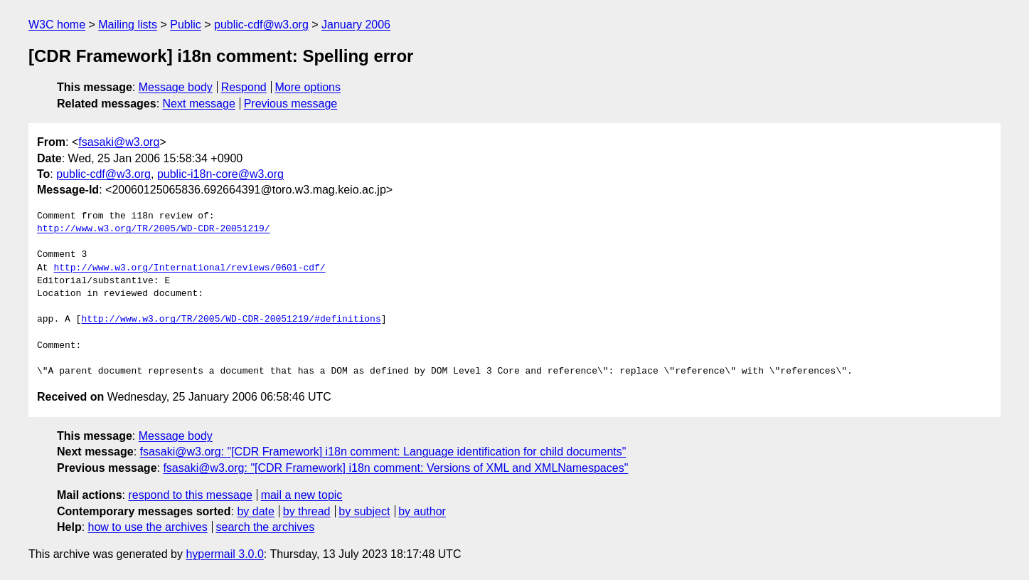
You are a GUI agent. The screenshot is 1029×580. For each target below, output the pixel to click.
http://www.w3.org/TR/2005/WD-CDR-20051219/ (153, 229)
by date (255, 511)
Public (185, 25)
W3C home (56, 25)
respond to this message (190, 495)
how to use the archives (148, 527)
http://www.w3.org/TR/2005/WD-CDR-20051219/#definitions (230, 319)
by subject (364, 511)
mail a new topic (302, 495)
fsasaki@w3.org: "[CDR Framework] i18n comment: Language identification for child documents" (383, 451)
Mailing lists (127, 25)
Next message (199, 103)
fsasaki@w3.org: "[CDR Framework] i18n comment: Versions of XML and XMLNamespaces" (395, 468)
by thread (307, 511)
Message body (176, 87)
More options (308, 87)
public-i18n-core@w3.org (220, 174)
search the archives (265, 527)
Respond (244, 87)
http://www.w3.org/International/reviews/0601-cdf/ (189, 268)
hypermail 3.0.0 (224, 554)
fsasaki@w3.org (118, 142)
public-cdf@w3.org (261, 25)
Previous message (291, 103)
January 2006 (355, 25)
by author (422, 511)
